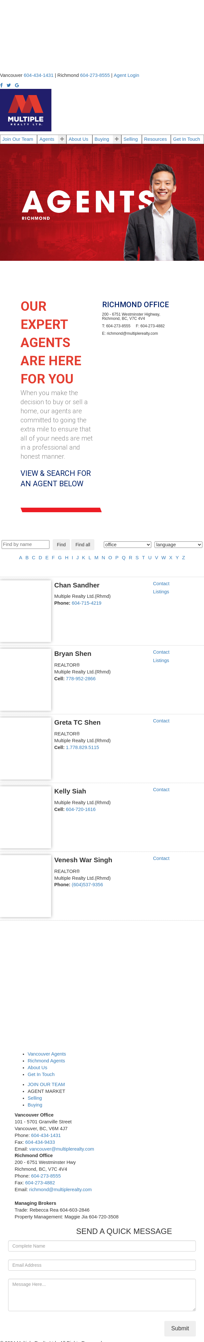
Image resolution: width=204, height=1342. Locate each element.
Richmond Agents (46, 1060)
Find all (82, 544)
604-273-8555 (46, 1176)
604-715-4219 (87, 603)
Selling (131, 139)
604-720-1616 (81, 809)
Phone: (62, 603)
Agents (46, 139)
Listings (161, 591)
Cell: (59, 678)
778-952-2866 (81, 678)
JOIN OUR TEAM (46, 1084)
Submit (180, 1328)
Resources (155, 139)
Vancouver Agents (47, 1054)
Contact (161, 583)
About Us (78, 139)
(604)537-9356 (87, 884)
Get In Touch (186, 139)
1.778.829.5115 (82, 747)
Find (61, 544)
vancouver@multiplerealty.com (61, 1149)
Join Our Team (17, 139)
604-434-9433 (40, 1142)
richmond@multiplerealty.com (60, 1189)
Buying (102, 139)
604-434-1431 (46, 1135)
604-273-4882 (40, 1182)
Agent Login (126, 75)
